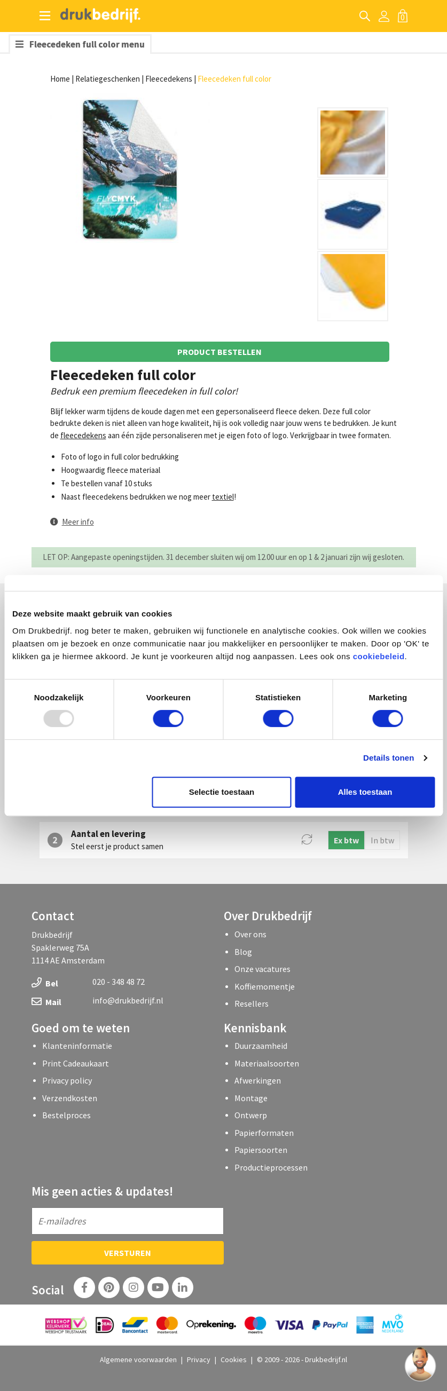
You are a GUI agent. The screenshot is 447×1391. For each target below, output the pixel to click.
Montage (251, 1098)
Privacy (198, 1359)
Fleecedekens (168, 79)
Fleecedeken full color (234, 79)
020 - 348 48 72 (118, 981)
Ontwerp (250, 1115)
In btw (382, 840)
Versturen (127, 1252)
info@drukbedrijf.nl (127, 1000)
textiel (223, 497)
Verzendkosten (69, 1098)
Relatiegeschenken (107, 79)
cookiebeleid (379, 656)
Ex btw (346, 840)
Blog (243, 951)
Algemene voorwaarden (138, 1359)
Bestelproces (66, 1115)
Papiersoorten (260, 1149)
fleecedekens (83, 435)
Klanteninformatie (77, 1045)
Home (60, 79)
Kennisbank (255, 1028)
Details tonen (388, 757)
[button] (72, 522)
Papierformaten (264, 1132)
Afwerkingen (257, 1080)
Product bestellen (219, 351)
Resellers (251, 1003)
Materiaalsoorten (266, 1063)
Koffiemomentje (264, 986)
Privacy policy (67, 1080)
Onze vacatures (262, 968)
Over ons (250, 934)
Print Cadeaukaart (75, 1063)
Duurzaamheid (260, 1045)
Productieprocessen (271, 1167)
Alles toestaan (365, 791)
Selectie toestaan (222, 791)
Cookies (234, 1359)
